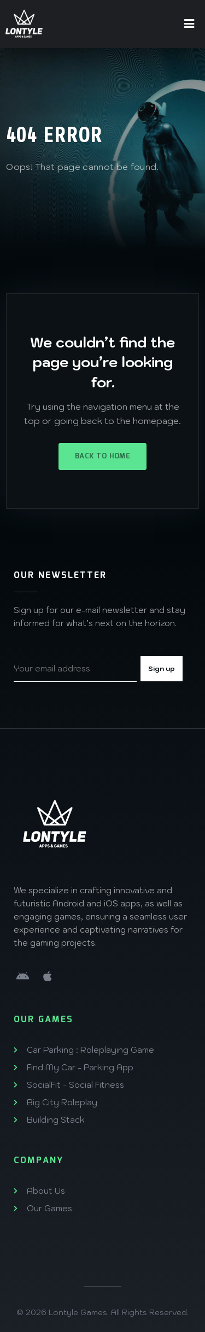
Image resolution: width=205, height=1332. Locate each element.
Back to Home (102, 456)
